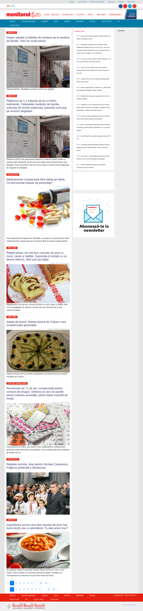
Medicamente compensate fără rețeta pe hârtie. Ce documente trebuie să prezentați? (36, 181)
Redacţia (72, 1)
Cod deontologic (82, 1)
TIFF (118, 21)
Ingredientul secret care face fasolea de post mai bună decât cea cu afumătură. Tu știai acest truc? (37, 526)
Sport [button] (90, 15)
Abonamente (111, 1)
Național (93, 21)
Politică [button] (80, 15)
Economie (45, 21)
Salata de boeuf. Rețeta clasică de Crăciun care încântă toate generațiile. (36, 323)
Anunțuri (67, 21)
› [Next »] (50, 583)
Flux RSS (12, 6)
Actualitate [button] (67, 15)
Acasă (46, 15)
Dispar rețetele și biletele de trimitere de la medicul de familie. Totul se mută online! (38, 39)
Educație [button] (55, 15)
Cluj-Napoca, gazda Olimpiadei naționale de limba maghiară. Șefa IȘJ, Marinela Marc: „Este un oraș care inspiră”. (93, 147)
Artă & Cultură (106, 21)
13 (46, 583)
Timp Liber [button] (100, 15)
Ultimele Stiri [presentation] (79, 31)
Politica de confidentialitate (97, 1)
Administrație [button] (115, 15)
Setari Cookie (131, 1)
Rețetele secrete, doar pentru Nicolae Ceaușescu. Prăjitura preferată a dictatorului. (37, 466)
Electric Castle (14, 25)
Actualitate (13, 174)
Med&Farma (80, 21)
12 (41, 583)
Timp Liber (12, 248)
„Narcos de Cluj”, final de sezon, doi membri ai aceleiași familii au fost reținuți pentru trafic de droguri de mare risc (93, 70)
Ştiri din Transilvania (29, 21)
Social (56, 21)
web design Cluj (130, 605)
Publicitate (121, 1)
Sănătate (12, 21)
